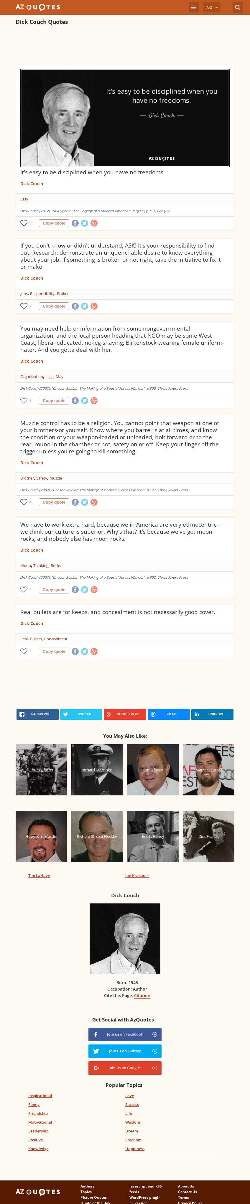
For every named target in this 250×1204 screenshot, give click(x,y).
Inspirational (40, 1095)
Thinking (40, 565)
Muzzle (56, 478)
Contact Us (187, 1191)
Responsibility (42, 293)
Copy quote (54, 223)
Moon (25, 565)
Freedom (133, 1139)
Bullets (36, 638)
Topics (86, 1191)
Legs (49, 376)
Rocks (56, 565)
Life (128, 1113)
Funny (34, 1104)
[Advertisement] (123, 46)
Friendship (38, 1113)
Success (132, 1104)
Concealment (56, 638)
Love (129, 1095)
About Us (186, 1186)
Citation (142, 995)
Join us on (125, 1034)
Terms (183, 1197)
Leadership (38, 1131)
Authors (87, 1186)
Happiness (134, 1148)
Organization (31, 376)
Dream (131, 1131)
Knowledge (38, 1148)
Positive (35, 1139)
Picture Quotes (93, 1197)
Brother (27, 478)
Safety (41, 478)
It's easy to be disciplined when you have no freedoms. (92, 172)
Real (24, 638)
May (59, 376)
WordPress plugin (145, 1197)
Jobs (24, 293)
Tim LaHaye (39, 875)
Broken (63, 293)
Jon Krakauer (137, 875)
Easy (24, 199)
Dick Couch (31, 183)
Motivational (40, 1122)
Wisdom (132, 1122)
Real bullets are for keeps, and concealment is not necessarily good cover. (117, 612)
